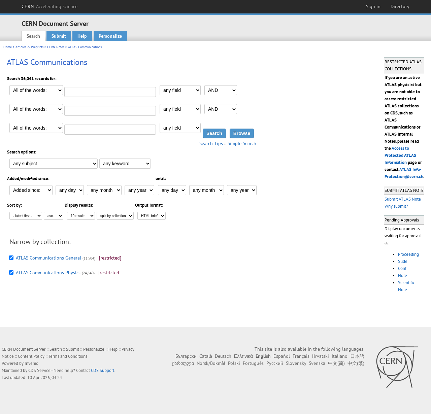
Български (186, 356)
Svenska (317, 363)
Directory (400, 6)
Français (301, 356)
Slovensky (296, 363)
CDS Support (102, 370)
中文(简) (336, 363)
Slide (402, 261)
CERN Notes (55, 47)
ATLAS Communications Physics (48, 273)
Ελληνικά (243, 356)
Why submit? (396, 206)
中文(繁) (355, 363)
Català (205, 356)
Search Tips (211, 143)
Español (281, 356)
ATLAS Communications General (48, 258)
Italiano (339, 356)
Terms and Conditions (67, 356)
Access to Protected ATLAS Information (400, 155)
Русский (274, 363)
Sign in (373, 6)
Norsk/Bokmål (211, 363)
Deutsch (223, 356)
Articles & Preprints (29, 47)
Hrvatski (320, 356)
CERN (49, 6)
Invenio (31, 363)
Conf (402, 268)
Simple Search (242, 143)
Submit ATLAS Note (403, 199)
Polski (234, 363)
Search (33, 36)
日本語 (357, 356)
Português (253, 363)
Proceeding (408, 254)
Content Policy (31, 356)
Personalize (110, 36)
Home (7, 47)
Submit (59, 36)
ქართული (183, 363)
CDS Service (39, 370)
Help (82, 36)
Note (402, 275)
